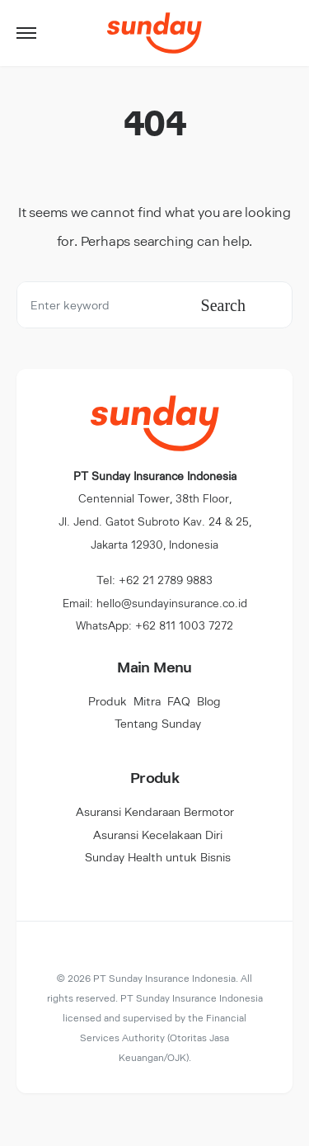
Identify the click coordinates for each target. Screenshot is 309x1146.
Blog (209, 701)
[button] (26, 33)
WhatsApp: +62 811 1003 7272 (154, 625)
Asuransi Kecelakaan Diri (157, 834)
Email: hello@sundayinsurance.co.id (155, 602)
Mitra (147, 701)
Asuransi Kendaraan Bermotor (155, 811)
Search (223, 305)
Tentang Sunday (158, 723)
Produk (107, 701)
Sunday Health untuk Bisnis (158, 857)
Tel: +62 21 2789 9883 (154, 579)
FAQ (178, 701)
